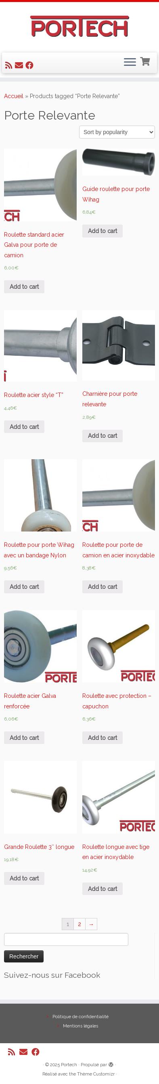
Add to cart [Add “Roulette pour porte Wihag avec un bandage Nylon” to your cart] (24, 587)
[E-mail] (20, 65)
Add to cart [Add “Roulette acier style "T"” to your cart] (24, 427)
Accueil (13, 96)
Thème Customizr (96, 1074)
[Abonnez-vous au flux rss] (10, 65)
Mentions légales (80, 1026)
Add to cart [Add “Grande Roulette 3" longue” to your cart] (24, 878)
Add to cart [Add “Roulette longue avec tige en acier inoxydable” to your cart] (102, 889)
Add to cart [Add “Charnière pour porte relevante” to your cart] (102, 436)
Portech (69, 1064)
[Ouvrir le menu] (130, 63)
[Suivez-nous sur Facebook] (30, 65)
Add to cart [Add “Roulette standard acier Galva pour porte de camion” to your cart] (24, 287)
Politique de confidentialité (80, 1016)
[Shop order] (117, 132)
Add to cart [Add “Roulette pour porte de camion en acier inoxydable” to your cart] (102, 587)
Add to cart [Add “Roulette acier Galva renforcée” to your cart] (24, 738)
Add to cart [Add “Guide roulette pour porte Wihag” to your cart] (102, 231)
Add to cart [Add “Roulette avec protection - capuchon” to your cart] (102, 738)
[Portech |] (79, 26)
